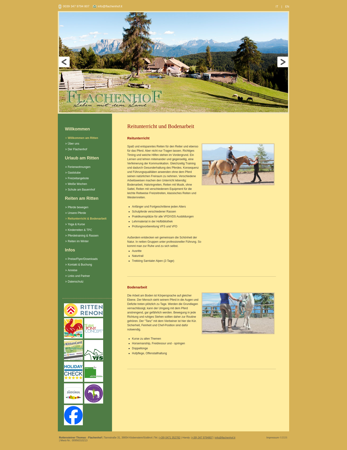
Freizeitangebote (78, 178)
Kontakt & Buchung (80, 264)
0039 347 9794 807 (73, 6)
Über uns (73, 143)
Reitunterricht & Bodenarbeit (87, 218)
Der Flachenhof (77, 149)
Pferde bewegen (78, 207)
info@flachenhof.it (107, 6)
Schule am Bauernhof (81, 189)
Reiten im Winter (78, 241)
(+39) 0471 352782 (169, 437)
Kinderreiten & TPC (80, 230)
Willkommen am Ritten (83, 138)
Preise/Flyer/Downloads (83, 259)
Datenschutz (76, 281)
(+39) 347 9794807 (202, 437)
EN (287, 6)
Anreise (72, 270)
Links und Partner (79, 276)
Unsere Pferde (77, 213)
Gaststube (74, 172)
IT (277, 6)
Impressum (273, 437)
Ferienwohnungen (79, 167)
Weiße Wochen (77, 184)
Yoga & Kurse (76, 224)
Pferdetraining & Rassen (83, 235)
